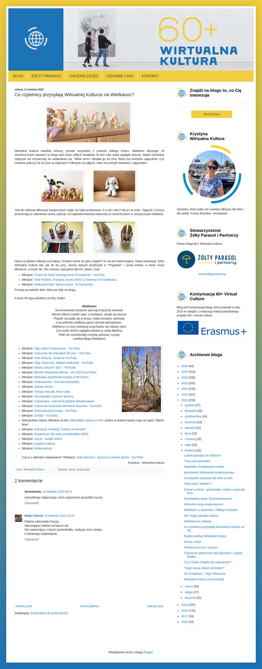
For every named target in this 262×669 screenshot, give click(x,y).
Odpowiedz (32, 503)
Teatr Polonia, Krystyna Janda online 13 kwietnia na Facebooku (75, 279)
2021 (185, 394)
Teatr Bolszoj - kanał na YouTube (55, 358)
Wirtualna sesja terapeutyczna (203, 504)
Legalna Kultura (44, 443)
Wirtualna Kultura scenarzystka (204, 579)
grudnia (190, 405)
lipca (188, 433)
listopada (191, 410)
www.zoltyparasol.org (212, 274)
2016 (185, 621)
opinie (71, 469)
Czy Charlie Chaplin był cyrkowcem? (207, 562)
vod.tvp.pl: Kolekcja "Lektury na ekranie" (60, 429)
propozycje (83, 469)
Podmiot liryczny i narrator (201, 547)
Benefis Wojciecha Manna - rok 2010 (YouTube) (65, 372)
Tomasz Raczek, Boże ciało (52, 391)
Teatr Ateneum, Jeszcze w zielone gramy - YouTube (109, 457)
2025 (185, 371)
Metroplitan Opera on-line (86, 420)
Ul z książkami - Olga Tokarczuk (204, 573)
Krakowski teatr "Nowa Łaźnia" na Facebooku (63, 284)
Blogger (148, 652)
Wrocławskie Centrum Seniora (53, 396)
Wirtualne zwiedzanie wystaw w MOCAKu (61, 377)
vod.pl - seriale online (48, 438)
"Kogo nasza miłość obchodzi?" (204, 568)
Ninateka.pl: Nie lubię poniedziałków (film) (61, 434)
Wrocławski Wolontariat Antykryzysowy (209, 472)
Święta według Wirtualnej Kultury (205, 536)
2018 (185, 610)
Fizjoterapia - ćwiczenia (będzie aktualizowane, (64, 401)
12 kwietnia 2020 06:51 (57, 491)
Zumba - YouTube (45, 415)
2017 (185, 616)
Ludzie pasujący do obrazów (202, 455)
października (193, 416)
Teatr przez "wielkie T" (198, 483)
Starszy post (155, 606)
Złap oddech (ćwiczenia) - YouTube (57, 348)
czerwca (190, 439)
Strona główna (89, 606)
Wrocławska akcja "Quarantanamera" (208, 498)
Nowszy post (24, 606)
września (191, 422)
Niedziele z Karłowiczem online (204, 466)
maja (188, 444)
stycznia (190, 597)
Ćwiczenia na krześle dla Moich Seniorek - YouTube (67, 406)
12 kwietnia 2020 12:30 (59, 515)
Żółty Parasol (46, 76)
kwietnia (190, 450)
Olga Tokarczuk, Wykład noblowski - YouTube (63, 362)
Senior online (192, 542)
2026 (185, 366)
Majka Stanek (34, 515)
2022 (185, 388)
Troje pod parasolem (197, 461)
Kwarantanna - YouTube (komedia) (56, 382)
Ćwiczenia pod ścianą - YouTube (55, 410)
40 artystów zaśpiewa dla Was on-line (208, 478)
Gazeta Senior (43, 386)
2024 (185, 377)
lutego (189, 592)
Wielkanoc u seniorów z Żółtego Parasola (210, 510)
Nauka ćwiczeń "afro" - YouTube (55, 367)
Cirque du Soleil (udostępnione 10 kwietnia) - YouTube (69, 275)
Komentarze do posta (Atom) (49, 613)
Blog (18, 76)
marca (189, 586)
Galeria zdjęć (83, 76)
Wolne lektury (43, 448)
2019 (185, 604)
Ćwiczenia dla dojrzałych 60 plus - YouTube (62, 353)
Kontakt (150, 76)
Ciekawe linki (119, 76)
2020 (185, 400)
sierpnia (190, 427)
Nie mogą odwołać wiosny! (201, 515)
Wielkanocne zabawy (197, 521)
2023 (185, 383)
